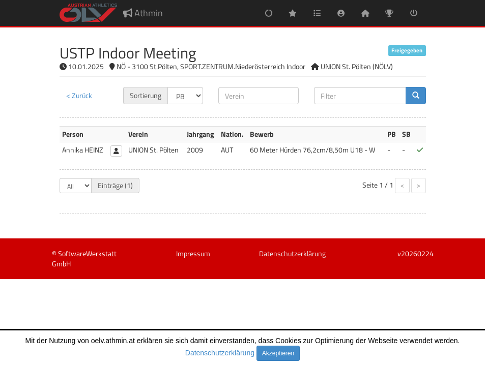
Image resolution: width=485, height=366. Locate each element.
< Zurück (79, 95)
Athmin (143, 13)
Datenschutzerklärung (219, 353)
